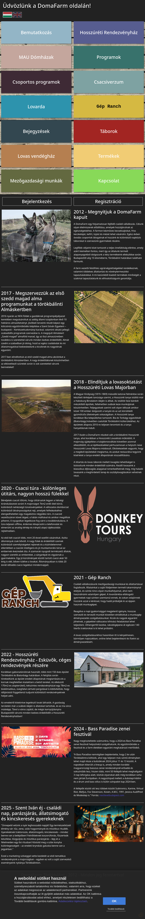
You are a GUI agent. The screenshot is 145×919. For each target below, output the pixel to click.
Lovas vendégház (36, 156)
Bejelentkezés (37, 201)
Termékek (108, 156)
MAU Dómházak (36, 57)
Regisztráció (108, 201)
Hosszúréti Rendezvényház (109, 32)
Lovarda (36, 106)
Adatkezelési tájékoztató (72, 901)
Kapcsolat (108, 181)
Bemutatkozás (36, 32)
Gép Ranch (109, 106)
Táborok (108, 131)
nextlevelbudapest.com (111, 795)
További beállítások (116, 909)
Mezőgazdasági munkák (36, 181)
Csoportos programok (36, 82)
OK (114, 901)
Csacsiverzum (108, 82)
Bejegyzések (36, 131)
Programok (109, 57)
